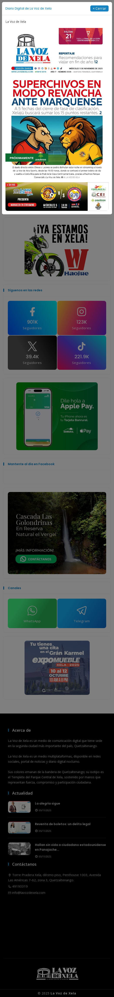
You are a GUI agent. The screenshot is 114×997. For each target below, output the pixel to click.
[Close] (99, 8)
